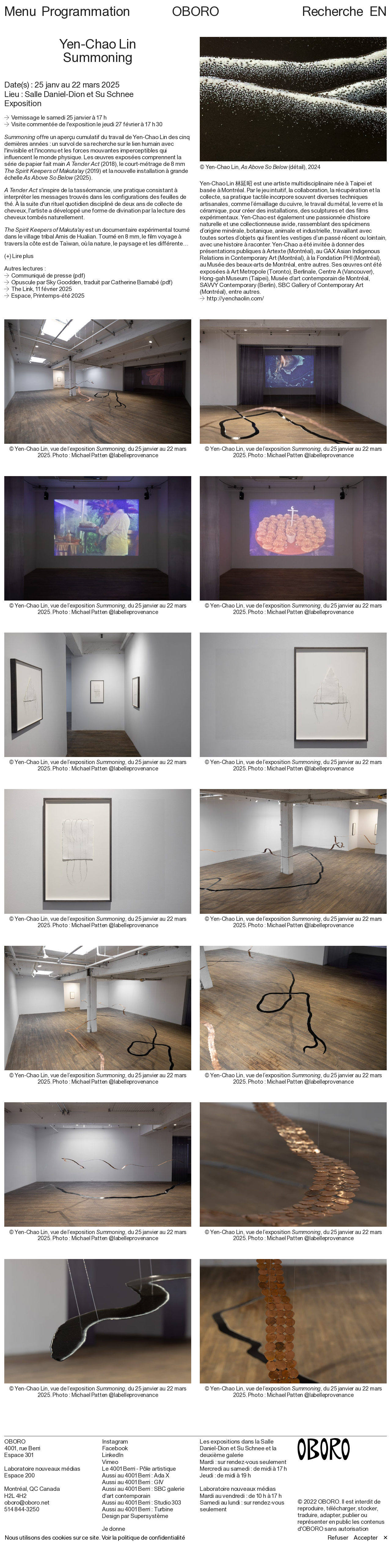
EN (378, 11)
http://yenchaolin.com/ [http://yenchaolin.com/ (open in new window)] (235, 298)
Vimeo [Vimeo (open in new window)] (110, 1462)
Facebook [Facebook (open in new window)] (114, 1448)
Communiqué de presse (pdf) (48, 275)
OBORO (195, 11)
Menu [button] (21, 11)
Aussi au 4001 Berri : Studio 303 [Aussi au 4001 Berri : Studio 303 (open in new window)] (141, 1502)
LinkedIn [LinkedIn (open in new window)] (112, 1454)
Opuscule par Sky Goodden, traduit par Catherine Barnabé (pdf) (92, 282)
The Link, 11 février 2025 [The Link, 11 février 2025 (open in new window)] (41, 288)
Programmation (86, 11)
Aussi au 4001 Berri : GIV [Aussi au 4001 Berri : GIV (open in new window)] (132, 1482)
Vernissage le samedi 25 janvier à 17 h (59, 117)
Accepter (365, 1537)
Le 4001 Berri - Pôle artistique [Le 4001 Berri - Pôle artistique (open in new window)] (139, 1468)
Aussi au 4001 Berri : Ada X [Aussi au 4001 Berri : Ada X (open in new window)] (135, 1475)
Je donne (113, 1528)
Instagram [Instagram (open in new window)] (115, 1441)
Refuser (338, 1537)
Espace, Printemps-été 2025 (48, 295)
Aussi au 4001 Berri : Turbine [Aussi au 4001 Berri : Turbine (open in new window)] (137, 1509)
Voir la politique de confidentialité (143, 1537)
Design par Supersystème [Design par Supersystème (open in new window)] (135, 1515)
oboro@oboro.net (26, 1502)
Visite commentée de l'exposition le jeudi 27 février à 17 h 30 (87, 124)
